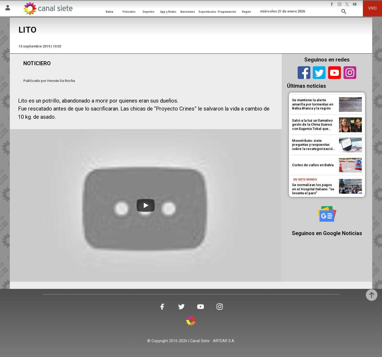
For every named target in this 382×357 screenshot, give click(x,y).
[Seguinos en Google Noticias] (326, 213)
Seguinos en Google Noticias (327, 233)
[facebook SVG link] (332, 5)
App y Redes (168, 12)
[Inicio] (47, 8)
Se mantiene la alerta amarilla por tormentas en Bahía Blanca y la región (312, 104)
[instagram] (350, 72)
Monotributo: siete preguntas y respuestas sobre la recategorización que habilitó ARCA (313, 147)
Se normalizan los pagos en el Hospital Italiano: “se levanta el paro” (313, 189)
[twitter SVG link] (347, 5)
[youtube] (334, 72)
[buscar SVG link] (344, 12)
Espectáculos (207, 12)
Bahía (109, 12)
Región (246, 12)
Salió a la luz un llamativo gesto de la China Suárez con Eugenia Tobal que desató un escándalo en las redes (314, 128)
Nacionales (187, 12)
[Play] (146, 205)
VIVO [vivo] (372, 8)
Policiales (129, 12)
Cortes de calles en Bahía (312, 165)
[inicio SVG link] (191, 321)
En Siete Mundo (305, 179)
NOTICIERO (37, 63)
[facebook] (304, 72)
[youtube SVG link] (355, 5)
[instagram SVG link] (340, 5)
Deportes (148, 12)
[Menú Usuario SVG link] (8, 9)
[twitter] (319, 72)
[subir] (371, 295)
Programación (227, 12)
